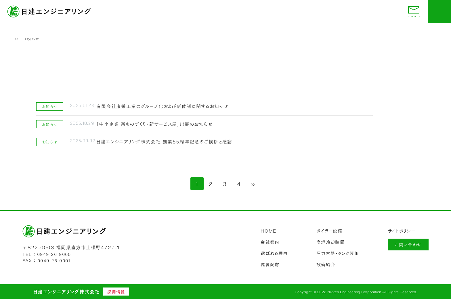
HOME (15, 38)
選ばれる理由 (274, 253)
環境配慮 (270, 264)
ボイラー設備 (329, 230)
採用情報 (116, 292)
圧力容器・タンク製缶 (337, 253)
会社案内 (270, 241)
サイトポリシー (402, 230)
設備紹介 (325, 264)
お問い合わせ (408, 244)
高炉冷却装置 (330, 241)
